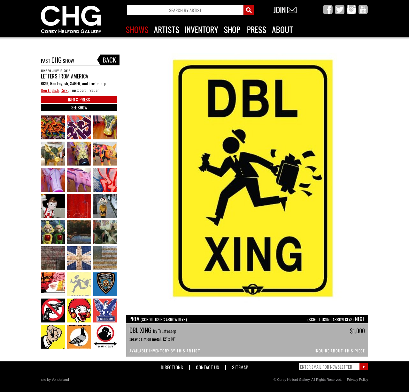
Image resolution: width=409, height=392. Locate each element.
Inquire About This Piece (340, 350)
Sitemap (240, 366)
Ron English (50, 90)
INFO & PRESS (79, 99)
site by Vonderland (55, 379)
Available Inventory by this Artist (164, 350)
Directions (172, 366)
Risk (64, 90)
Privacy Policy (357, 379)
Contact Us (207, 366)
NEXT (336, 319)
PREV (158, 319)
